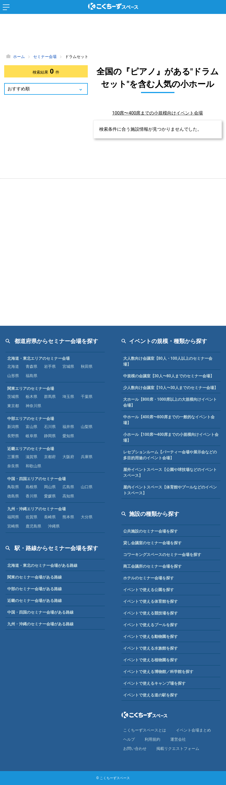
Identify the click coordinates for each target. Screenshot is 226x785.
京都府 (50, 457)
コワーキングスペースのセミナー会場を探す (162, 554)
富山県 (31, 426)
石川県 (50, 426)
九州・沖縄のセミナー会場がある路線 (40, 624)
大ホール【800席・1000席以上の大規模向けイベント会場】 (170, 402)
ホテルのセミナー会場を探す (148, 578)
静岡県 (50, 436)
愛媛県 (50, 496)
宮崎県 (13, 526)
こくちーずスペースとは (144, 730)
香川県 (31, 496)
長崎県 (50, 517)
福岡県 (13, 517)
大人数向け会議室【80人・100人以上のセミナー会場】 (167, 361)
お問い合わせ (135, 748)
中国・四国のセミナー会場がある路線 (40, 612)
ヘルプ (129, 739)
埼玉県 (68, 396)
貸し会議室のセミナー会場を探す (152, 543)
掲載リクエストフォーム (177, 748)
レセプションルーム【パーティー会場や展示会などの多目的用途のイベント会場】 (170, 455)
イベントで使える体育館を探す (150, 601)
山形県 (13, 375)
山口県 (87, 487)
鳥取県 (13, 487)
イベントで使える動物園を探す (150, 636)
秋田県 (87, 366)
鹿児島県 (33, 526)
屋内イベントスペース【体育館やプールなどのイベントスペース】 (170, 490)
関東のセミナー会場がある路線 (34, 577)
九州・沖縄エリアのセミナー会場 (36, 509)
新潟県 (13, 426)
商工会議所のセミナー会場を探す (152, 566)
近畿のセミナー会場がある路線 (34, 600)
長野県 (13, 436)
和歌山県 (33, 466)
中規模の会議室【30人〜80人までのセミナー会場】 (168, 376)
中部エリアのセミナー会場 (30, 418)
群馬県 (50, 396)
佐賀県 (31, 517)
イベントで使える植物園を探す (150, 660)
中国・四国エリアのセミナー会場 (36, 479)
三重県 (13, 457)
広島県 (68, 487)
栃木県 (31, 396)
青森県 (31, 366)
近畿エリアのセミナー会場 (30, 448)
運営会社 (178, 739)
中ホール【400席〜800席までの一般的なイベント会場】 (169, 420)
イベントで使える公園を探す (148, 589)
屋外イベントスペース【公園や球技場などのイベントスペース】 (170, 472)
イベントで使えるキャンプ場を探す (154, 683)
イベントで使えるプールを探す (150, 625)
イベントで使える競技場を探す (150, 613)
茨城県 (13, 396)
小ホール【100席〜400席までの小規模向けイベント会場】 (170, 437)
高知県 (68, 496)
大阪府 (68, 457)
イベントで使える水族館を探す (150, 648)
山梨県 (87, 426)
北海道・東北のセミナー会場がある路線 (42, 565)
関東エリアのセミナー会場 (30, 388)
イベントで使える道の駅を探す (150, 695)
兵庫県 (87, 457)
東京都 (13, 406)
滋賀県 (31, 457)
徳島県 (13, 496)
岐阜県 (31, 436)
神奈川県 (33, 406)
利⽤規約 (152, 739)
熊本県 (68, 517)
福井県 (68, 426)
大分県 (87, 517)
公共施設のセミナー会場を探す (150, 531)
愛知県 (68, 436)
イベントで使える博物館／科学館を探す (158, 671)
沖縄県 (54, 526)
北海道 (13, 366)
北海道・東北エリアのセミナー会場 (38, 358)
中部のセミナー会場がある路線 (34, 589)
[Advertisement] (113, 34)
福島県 (31, 375)
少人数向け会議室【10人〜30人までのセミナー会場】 (170, 387)
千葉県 (87, 396)
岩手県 (50, 366)
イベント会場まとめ (193, 730)
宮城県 (68, 366)
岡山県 (50, 487)
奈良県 (13, 466)
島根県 (31, 487)
